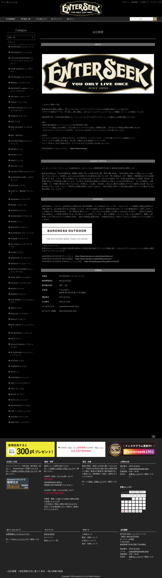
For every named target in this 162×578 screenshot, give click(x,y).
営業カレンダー (135, 474)
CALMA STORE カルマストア (22, 172)
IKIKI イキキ (15, 122)
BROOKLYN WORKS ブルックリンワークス (21, 270)
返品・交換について (97, 482)
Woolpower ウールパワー (20, 199)
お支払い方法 (11, 462)
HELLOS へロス (16, 166)
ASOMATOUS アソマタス (20, 406)
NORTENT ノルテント (19, 227)
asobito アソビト (17, 252)
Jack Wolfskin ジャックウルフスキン (22, 301)
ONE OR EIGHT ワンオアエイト (21, 128)
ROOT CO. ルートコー (19, 400)
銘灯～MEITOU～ (17, 135)
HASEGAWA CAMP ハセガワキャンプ (21, 178)
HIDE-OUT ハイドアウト (20, 422)
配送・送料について (90, 537)
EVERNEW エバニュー (19, 377)
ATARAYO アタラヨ (18, 210)
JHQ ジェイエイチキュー (20, 383)
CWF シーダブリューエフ (20, 411)
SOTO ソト (14, 372)
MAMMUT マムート (18, 294)
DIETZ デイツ (15, 339)
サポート (86, 530)
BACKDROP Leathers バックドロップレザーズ (21, 89)
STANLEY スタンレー (19, 116)
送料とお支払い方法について (24, 471)
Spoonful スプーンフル (19, 417)
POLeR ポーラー (17, 394)
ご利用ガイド (144, 2)
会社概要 (124, 530)
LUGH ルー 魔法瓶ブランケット (22, 192)
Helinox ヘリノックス (18, 102)
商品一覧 (25, 19)
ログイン (126, 2)
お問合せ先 (124, 462)
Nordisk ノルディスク (18, 205)
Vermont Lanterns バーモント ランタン (22, 345)
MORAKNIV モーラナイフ (20, 258)
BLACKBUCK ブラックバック (22, 233)
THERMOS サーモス (18, 366)
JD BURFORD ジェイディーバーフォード (21, 353)
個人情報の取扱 (55, 571)
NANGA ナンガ (16, 149)
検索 (155, 19)
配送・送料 (48, 462)
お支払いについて (89, 541)
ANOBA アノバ (16, 222)
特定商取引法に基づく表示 (32, 571)
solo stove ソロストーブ (19, 97)
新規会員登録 (49, 534)
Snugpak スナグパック (19, 238)
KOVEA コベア (16, 155)
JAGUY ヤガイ (16, 308)
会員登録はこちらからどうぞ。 (18, 534)
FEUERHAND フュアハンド (21, 333)
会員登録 (135, 2)
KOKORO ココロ (17, 361)
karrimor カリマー (17, 289)
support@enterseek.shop (139, 469)
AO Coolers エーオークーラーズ (21, 245)
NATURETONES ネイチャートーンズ (21, 142)
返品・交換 (86, 462)
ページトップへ (154, 437)
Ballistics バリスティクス (20, 83)
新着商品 (10, 19)
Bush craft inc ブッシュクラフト (22, 326)
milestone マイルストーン (20, 264)
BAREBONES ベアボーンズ (21, 216)
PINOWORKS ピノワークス (21, 52)
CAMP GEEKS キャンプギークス (21, 70)
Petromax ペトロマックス (20, 283)
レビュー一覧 (156, 2)
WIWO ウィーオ (16, 160)
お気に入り (41, 19)
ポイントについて (13, 530)
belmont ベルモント (18, 319)
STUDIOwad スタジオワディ (21, 77)
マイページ (56, 19)
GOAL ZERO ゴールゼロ (20, 277)
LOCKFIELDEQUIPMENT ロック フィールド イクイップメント (21, 60)
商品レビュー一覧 (51, 541)
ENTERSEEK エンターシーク (22, 47)
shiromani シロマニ (18, 185)
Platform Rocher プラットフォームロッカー (21, 109)
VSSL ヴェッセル (17, 389)
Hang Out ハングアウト (19, 314)
